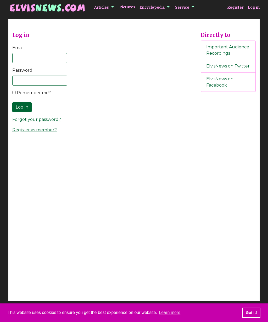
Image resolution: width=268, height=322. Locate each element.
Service (182, 7)
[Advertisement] (228, 182)
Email (18, 47)
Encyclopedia (152, 7)
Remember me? (31, 92)
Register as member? (34, 129)
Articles (101, 7)
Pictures (127, 7)
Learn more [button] (169, 312)
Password (22, 70)
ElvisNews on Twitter (228, 66)
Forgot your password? (36, 119)
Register (235, 7)
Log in (254, 7)
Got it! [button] (251, 312)
